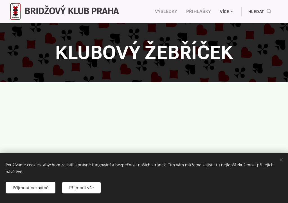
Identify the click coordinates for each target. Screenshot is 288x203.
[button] (259, 12)
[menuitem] (169, 12)
